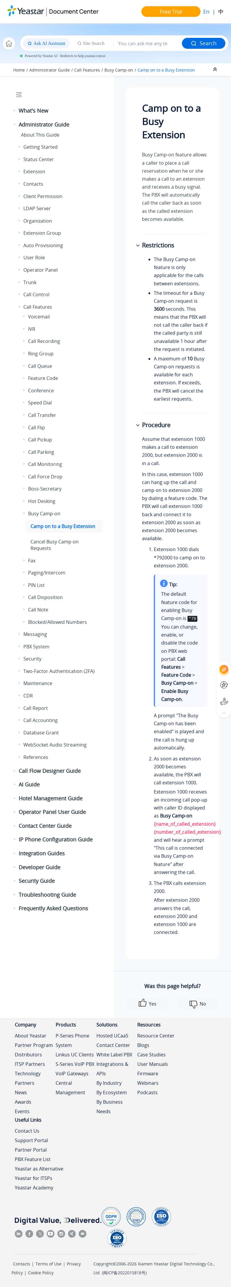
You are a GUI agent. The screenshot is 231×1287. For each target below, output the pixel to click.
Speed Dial (40, 402)
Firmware (147, 1073)
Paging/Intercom (46, 572)
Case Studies (151, 1054)
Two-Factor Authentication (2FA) (59, 671)
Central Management (70, 1088)
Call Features (87, 70)
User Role (34, 257)
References (35, 757)
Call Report (35, 708)
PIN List (36, 585)
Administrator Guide (49, 70)
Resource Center (156, 1035)
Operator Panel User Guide (52, 811)
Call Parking (41, 452)
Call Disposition (45, 597)
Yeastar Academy (34, 1187)
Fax (31, 560)
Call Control (36, 294)
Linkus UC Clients (75, 1054)
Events (22, 1111)
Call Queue (40, 366)
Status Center (38, 159)
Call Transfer (42, 415)
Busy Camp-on (118, 70)
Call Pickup (40, 439)
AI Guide (29, 784)
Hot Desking (41, 501)
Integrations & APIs (112, 1069)
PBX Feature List (33, 1159)
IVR (31, 329)
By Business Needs (109, 1107)
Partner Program (34, 1045)
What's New (33, 110)
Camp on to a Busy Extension (166, 70)
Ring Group (41, 353)
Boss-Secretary (45, 488)
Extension (34, 171)
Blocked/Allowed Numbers (57, 622)
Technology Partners (28, 1078)
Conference (41, 390)
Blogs (143, 1045)
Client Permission (42, 196)
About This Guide (40, 135)
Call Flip (36, 427)
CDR (28, 695)
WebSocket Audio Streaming (55, 745)
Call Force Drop (45, 476)
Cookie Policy (41, 1272)
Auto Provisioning (43, 245)
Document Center (73, 11)
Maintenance (37, 683)
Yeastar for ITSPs (33, 1178)
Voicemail (39, 316)
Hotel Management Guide (51, 798)
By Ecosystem (111, 1092)
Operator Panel (40, 270)
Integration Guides (42, 853)
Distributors (28, 1054)
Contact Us (27, 1131)
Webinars (148, 1083)
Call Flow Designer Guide (50, 770)
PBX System (36, 646)
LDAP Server (37, 208)
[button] (15, 111)
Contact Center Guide (45, 825)
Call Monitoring (45, 464)
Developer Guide (39, 867)
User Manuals (152, 1064)
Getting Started (40, 147)
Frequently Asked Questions (53, 908)
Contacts (33, 184)
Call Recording (44, 341)
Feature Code (43, 378)
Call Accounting (40, 720)
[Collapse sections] (215, 69)
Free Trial (171, 11)
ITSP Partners (30, 1064)
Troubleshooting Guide (47, 894)
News (21, 1092)
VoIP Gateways (72, 1073)
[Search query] (147, 43)
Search (204, 43)
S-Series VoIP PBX (75, 1064)
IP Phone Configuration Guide (56, 839)
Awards (23, 1102)
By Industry (109, 1083)
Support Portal (31, 1140)
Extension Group (42, 233)
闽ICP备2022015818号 (124, 1272)
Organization (37, 221)
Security (32, 658)
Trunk (29, 282)
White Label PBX (114, 1054)
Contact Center (113, 1045)
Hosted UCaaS (112, 1035)
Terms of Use (48, 1264)
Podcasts (147, 1092)
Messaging (35, 634)
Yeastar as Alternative (39, 1168)
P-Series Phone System (72, 1040)
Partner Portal (31, 1150)
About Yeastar (30, 1035)
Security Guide (37, 880)
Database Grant (41, 732)
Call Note (38, 609)
